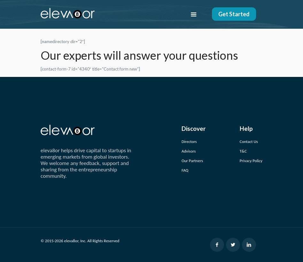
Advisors (189, 151)
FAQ (185, 170)
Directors (189, 141)
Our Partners (192, 160)
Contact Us (249, 141)
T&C (243, 151)
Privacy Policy (251, 160)
